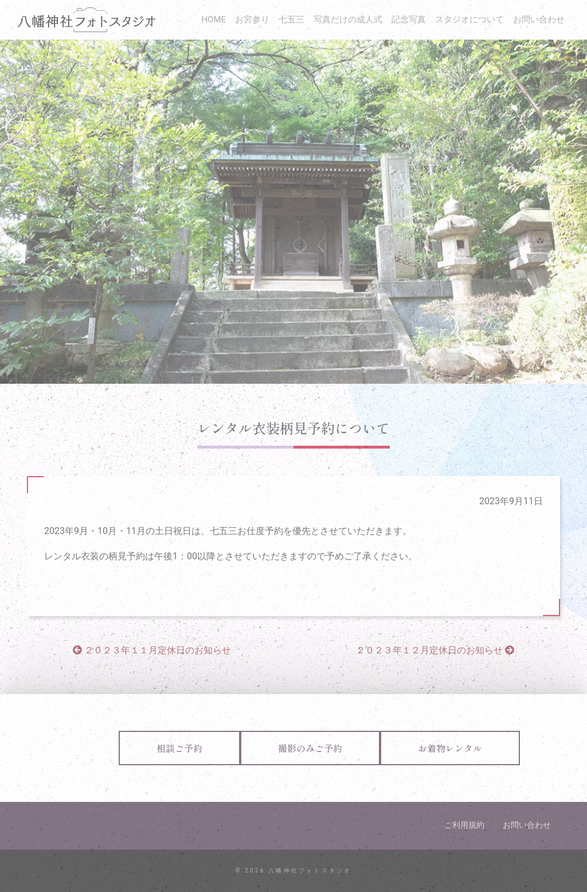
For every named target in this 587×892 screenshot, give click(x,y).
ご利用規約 (464, 824)
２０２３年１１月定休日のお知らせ (152, 650)
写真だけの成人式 (348, 19)
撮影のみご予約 (310, 748)
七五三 (291, 19)
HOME (213, 19)
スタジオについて (469, 19)
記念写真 (409, 19)
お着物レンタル (450, 748)
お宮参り (252, 19)
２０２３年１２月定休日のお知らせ (435, 650)
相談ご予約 (179, 748)
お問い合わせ (539, 19)
